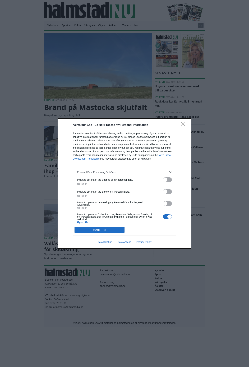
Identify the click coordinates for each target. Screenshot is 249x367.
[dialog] (124, 183)
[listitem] (124, 172)
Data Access (124, 242)
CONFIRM (99, 230)
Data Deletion (105, 242)
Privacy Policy (143, 242)
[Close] (184, 125)
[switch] (167, 179)
